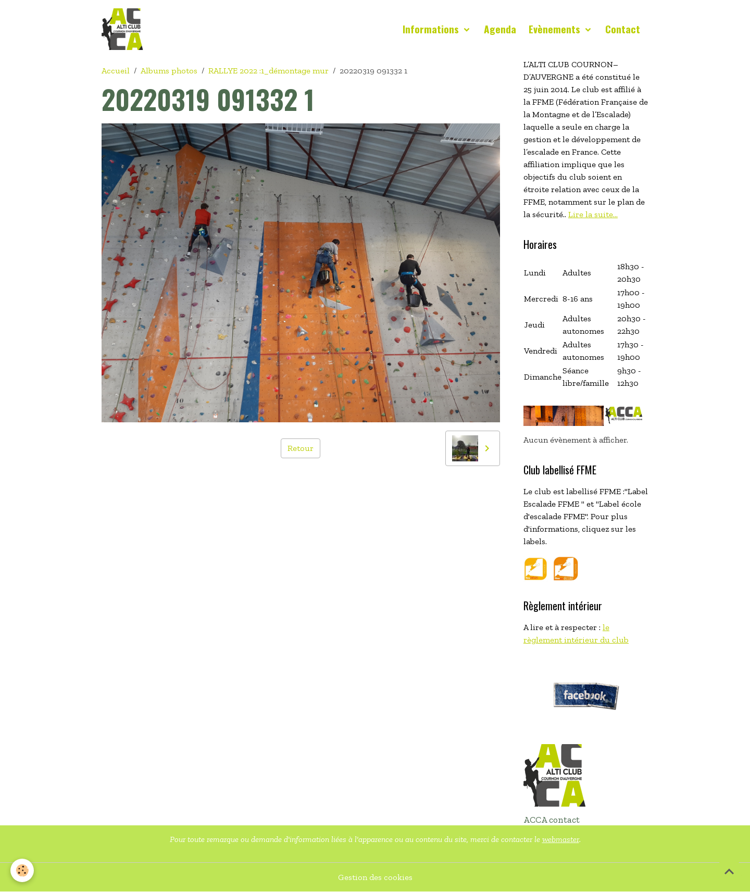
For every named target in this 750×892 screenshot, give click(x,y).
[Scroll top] (729, 871)
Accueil (116, 71)
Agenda (500, 28)
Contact (622, 28)
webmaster (560, 839)
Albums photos (169, 71)
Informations (432, 28)
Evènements (556, 28)
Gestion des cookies (375, 877)
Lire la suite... (593, 214)
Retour (301, 448)
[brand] (124, 29)
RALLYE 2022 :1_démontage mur (268, 71)
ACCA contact (551, 819)
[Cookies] (22, 870)
